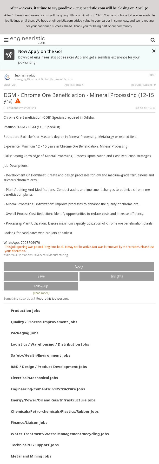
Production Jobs (25, 310)
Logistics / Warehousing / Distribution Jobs (50, 344)
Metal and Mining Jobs (31, 456)
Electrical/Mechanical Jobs (34, 377)
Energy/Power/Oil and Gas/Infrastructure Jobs (53, 400)
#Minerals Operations (18, 255)
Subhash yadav (24, 75)
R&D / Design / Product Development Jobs (49, 366)
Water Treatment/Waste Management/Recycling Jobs (60, 433)
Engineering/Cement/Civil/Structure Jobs (48, 389)
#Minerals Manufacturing (51, 255)
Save (41, 276)
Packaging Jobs (25, 332)
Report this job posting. (52, 298)
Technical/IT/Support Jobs (35, 444)
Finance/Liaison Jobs (29, 422)
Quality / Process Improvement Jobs (44, 321)
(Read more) (41, 293)
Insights (117, 276)
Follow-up (41, 286)
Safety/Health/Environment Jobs (40, 355)
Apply (79, 266)
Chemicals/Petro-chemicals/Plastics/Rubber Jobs (55, 411)
